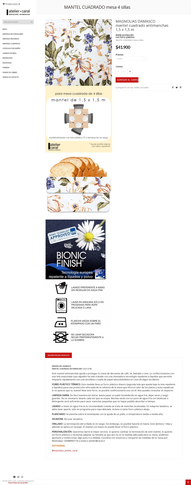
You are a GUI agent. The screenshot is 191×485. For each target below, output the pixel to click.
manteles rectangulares (13, 34)
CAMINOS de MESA (9, 53)
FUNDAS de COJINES (10, 72)
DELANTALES (7, 63)
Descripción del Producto (58, 355)
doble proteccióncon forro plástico (125, 36)
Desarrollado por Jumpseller (18, 483)
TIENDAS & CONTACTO (11, 77)
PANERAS (6, 67)
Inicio (5, 29)
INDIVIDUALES (8, 58)
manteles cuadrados (11, 44)
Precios (119, 54)
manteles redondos (11, 39)
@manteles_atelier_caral (64, 450)
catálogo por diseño (11, 48)
